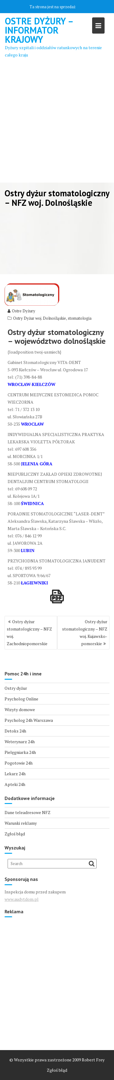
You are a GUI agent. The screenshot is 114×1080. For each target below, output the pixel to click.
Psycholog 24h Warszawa (29, 720)
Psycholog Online (21, 699)
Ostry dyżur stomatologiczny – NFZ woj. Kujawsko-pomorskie (84, 632)
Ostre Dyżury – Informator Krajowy (39, 30)
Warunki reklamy (21, 823)
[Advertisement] (57, 122)
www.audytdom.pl (22, 899)
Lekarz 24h (15, 773)
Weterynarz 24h (20, 741)
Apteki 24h (15, 784)
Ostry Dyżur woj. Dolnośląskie (39, 318)
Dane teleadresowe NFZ (27, 812)
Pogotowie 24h (19, 763)
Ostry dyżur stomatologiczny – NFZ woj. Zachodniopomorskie (29, 632)
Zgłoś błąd (15, 834)
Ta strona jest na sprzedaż (52, 6)
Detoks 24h (15, 731)
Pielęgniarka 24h (20, 752)
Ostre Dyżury (21, 311)
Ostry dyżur (16, 688)
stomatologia (80, 318)
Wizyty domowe (20, 709)
